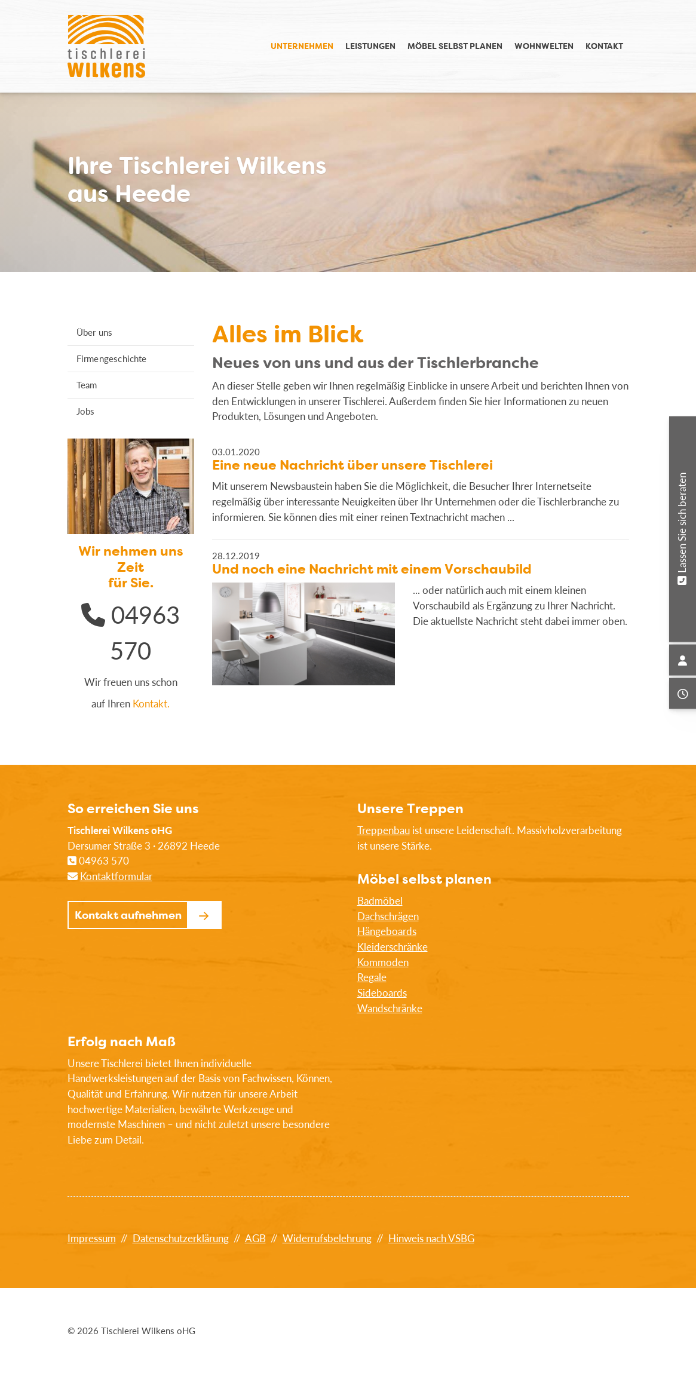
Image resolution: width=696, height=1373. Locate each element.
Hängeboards (386, 931)
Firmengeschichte (111, 358)
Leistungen (370, 46)
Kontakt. (151, 703)
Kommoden (383, 962)
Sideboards (382, 992)
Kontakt (604, 46)
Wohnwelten (544, 46)
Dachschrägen (388, 916)
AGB (255, 1238)
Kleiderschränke (392, 946)
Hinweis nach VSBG (431, 1238)
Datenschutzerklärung (181, 1238)
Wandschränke (389, 1008)
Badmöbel (380, 900)
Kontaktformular (116, 876)
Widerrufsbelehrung (327, 1238)
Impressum (92, 1238)
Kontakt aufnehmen (128, 915)
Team (86, 384)
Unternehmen (302, 46)
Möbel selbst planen (454, 46)
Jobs (85, 411)
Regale (372, 977)
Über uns (94, 332)
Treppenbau (383, 830)
